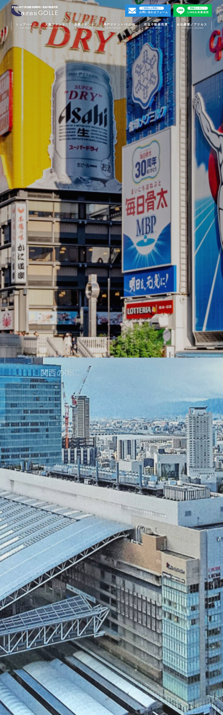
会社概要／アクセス (192, 26)
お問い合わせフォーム (153, 10)
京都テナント (84, 26)
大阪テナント (55, 26)
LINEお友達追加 (198, 10)
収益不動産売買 (156, 26)
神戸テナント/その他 (119, 26)
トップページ (26, 26)
